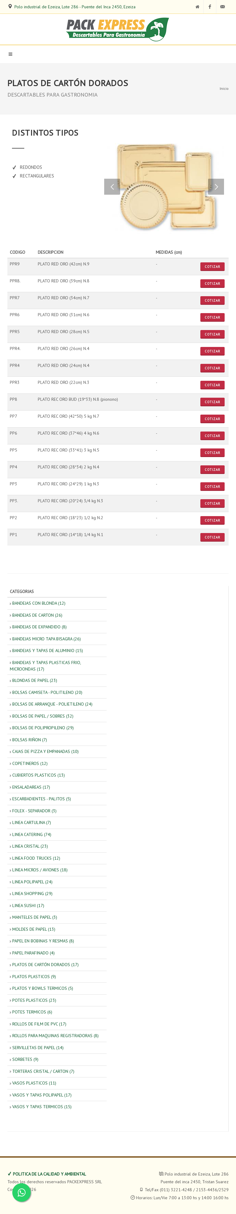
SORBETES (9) (25, 1059)
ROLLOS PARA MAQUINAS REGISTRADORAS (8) (55, 1035)
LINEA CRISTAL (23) (30, 846)
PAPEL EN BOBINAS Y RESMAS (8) (43, 941)
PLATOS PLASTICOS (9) (34, 976)
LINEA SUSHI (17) (28, 905)
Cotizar (212, 267)
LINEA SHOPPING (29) (32, 893)
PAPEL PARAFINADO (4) (33, 953)
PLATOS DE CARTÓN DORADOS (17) (45, 964)
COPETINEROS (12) (30, 763)
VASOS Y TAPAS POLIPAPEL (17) (42, 1095)
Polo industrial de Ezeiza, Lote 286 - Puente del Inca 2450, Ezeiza (75, 7)
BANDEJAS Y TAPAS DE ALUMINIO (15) (47, 650)
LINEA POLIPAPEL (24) (32, 882)
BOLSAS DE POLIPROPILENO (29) (43, 727)
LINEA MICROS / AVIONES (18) (40, 870)
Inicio (224, 88)
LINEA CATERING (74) (31, 834)
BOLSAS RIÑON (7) (29, 739)
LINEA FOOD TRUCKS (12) (36, 858)
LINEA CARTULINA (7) (31, 822)
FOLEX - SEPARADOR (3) (34, 811)
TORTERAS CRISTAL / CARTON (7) (43, 1071)
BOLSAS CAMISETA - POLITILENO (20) (47, 692)
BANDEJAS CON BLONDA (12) (38, 603)
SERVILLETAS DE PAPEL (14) (38, 1047)
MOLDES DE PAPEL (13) (33, 929)
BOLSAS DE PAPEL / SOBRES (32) (42, 716)
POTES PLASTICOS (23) (34, 1000)
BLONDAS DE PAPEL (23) (34, 680)
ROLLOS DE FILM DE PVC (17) (39, 1024)
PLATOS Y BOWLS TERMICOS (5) (42, 988)
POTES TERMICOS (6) (32, 1012)
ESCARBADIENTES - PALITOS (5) (41, 799)
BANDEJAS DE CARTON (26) (37, 615)
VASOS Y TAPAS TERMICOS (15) (42, 1106)
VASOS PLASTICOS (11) (34, 1083)
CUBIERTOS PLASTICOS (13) (38, 775)
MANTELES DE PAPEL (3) (34, 917)
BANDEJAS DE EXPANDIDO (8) (39, 627)
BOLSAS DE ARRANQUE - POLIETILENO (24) (52, 704)
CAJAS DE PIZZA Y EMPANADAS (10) (45, 751)
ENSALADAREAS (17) (31, 787)
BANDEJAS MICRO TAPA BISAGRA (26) (46, 639)
